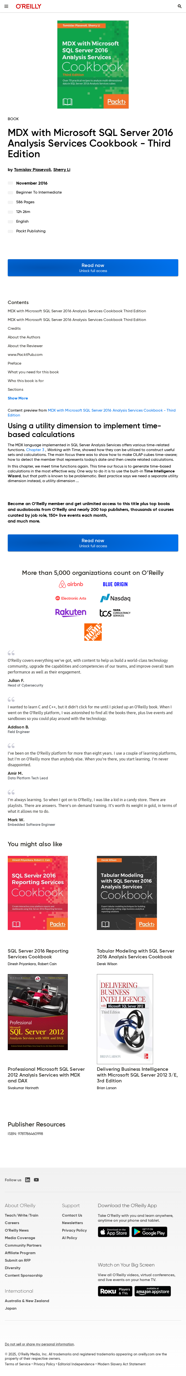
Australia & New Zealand (27, 1300)
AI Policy (69, 1237)
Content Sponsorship (24, 1275)
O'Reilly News (17, 1230)
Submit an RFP (18, 1260)
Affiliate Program (20, 1252)
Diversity (12, 1267)
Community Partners (23, 1245)
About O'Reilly (20, 1205)
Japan (10, 1308)
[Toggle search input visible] (180, 6)
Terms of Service (18, 1364)
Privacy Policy (74, 1230)
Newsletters (72, 1222)
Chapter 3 (35, 449)
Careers (12, 1222)
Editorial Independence (76, 1364)
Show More (18, 398)
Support (71, 1205)
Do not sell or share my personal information (39, 1344)
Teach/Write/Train (21, 1215)
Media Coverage (20, 1237)
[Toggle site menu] (6, 6)
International (19, 1291)
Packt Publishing (31, 231)
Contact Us (72, 1215)
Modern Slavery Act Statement (122, 1364)
